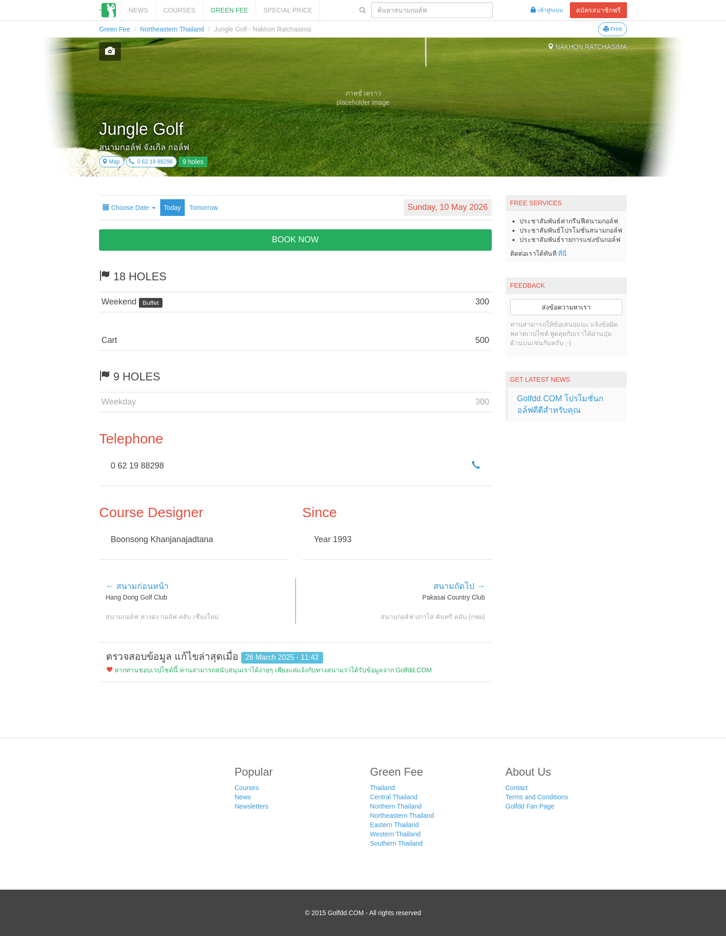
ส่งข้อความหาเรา (566, 307)
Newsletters (252, 806)
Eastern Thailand (394, 824)
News (138, 10)
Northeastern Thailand (172, 29)
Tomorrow (203, 207)
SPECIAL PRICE (287, 10)
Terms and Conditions (537, 797)
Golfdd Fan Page (530, 806)
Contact (517, 787)
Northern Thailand (396, 806)
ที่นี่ (562, 253)
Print (612, 29)
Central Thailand (393, 797)
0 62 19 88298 (151, 161)
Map (111, 161)
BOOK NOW (295, 239)
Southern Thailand (396, 843)
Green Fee (229, 10)
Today (172, 207)
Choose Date (129, 207)
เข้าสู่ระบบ (547, 10)
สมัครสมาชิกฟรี (598, 10)
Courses (179, 10)
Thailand (382, 787)
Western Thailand (395, 834)
